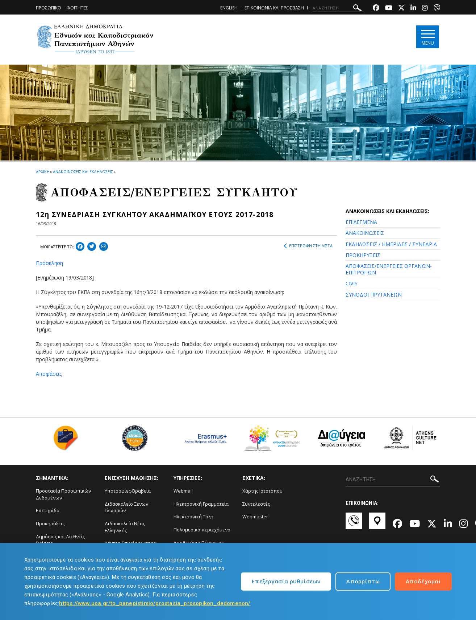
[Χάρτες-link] (377, 524)
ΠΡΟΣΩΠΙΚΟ (48, 8)
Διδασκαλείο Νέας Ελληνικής (125, 527)
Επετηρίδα (47, 510)
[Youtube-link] (388, 8)
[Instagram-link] (425, 8)
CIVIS (352, 283)
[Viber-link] (437, 8)
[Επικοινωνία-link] (354, 524)
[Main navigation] (427, 36)
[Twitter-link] (401, 8)
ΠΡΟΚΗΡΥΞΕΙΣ (363, 255)
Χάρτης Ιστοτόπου (262, 491)
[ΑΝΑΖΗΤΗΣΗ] (338, 8)
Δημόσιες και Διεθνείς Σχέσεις (60, 540)
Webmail (183, 491)
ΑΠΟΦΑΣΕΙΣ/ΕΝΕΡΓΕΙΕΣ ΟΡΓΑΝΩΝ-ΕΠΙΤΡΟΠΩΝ (389, 269)
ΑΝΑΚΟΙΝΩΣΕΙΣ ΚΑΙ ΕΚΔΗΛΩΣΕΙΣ (83, 171)
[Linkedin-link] (413, 8)
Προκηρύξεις (50, 523)
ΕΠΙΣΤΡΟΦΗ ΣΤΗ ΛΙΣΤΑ (308, 245)
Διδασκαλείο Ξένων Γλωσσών (126, 507)
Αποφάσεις (49, 373)
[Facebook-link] (376, 8)
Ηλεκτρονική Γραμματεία (201, 504)
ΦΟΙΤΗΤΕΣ (77, 8)
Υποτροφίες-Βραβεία (128, 491)
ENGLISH (229, 8)
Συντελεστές (256, 504)
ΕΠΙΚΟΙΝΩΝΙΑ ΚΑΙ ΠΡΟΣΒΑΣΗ (274, 8)
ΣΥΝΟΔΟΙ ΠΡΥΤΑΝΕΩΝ (374, 294)
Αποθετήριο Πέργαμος (199, 542)
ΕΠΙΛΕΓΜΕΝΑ (361, 222)
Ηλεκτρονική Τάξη (193, 516)
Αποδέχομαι (423, 581)
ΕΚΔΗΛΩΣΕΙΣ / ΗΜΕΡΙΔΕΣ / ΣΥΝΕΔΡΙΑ (391, 244)
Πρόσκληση (49, 263)
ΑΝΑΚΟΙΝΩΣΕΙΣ (365, 232)
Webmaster (255, 516)
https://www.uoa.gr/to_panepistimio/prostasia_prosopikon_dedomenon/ (154, 603)
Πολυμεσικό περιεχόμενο (202, 529)
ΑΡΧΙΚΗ (42, 171)
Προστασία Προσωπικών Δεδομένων (63, 494)
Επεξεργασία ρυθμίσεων (286, 581)
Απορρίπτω (363, 581)
